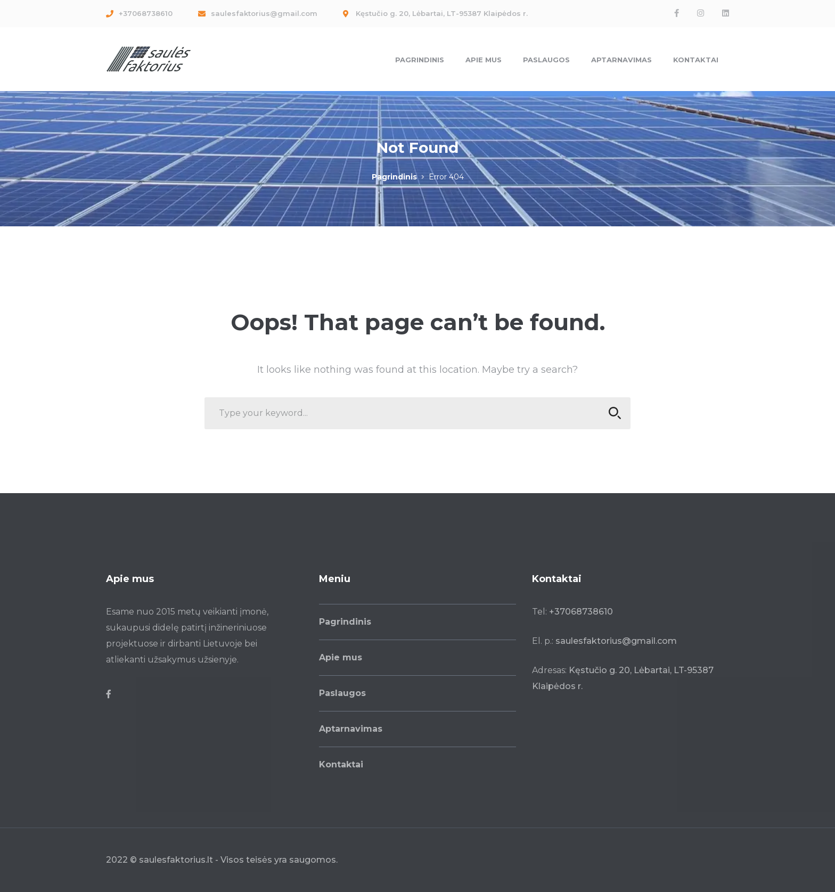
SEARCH (611, 413)
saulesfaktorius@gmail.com (616, 641)
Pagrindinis (394, 177)
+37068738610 (581, 612)
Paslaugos (342, 693)
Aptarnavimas (350, 729)
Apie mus (340, 657)
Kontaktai (341, 764)
